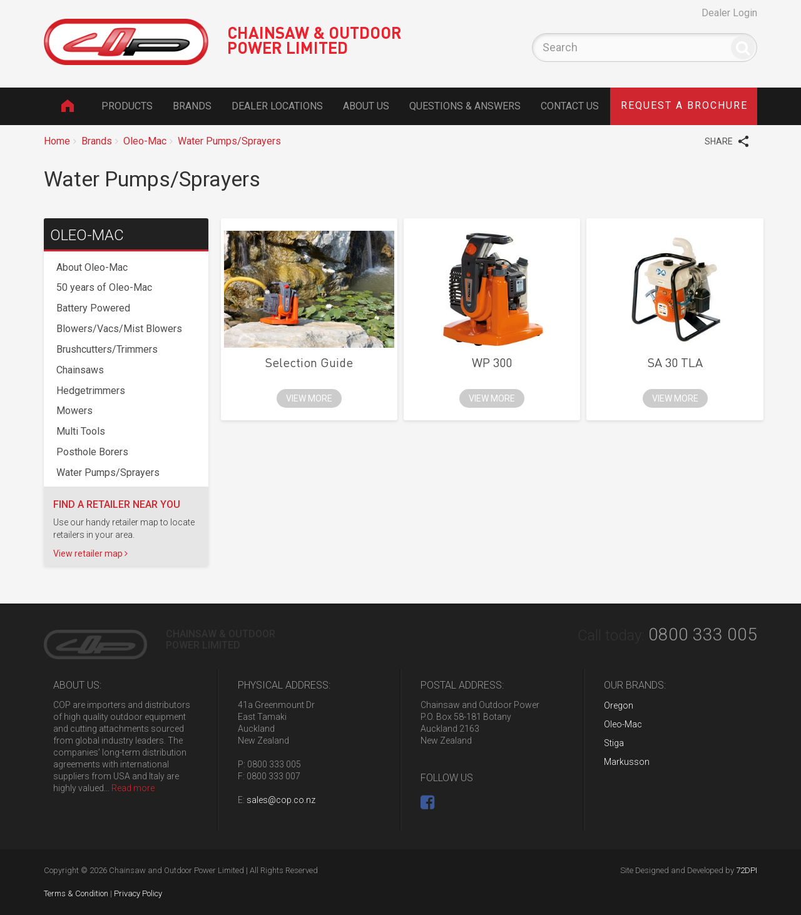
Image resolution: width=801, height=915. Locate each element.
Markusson (627, 762)
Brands (192, 106)
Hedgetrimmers (90, 391)
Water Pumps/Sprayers (229, 141)
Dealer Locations (277, 106)
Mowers (74, 411)
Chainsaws (80, 370)
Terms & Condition (76, 893)
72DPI (746, 870)
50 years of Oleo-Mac (104, 287)
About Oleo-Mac (92, 267)
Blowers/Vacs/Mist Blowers (119, 329)
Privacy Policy (138, 893)
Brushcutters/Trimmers (107, 349)
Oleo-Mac (144, 141)
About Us (366, 106)
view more (309, 398)
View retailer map (90, 553)
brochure (684, 105)
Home (67, 105)
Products (127, 106)
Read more (133, 788)
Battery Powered (93, 308)
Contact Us (570, 106)
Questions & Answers (465, 106)
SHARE (727, 141)
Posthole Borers (92, 452)
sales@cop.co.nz (281, 800)
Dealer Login (729, 13)
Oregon (618, 705)
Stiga (614, 743)
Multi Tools (80, 431)
